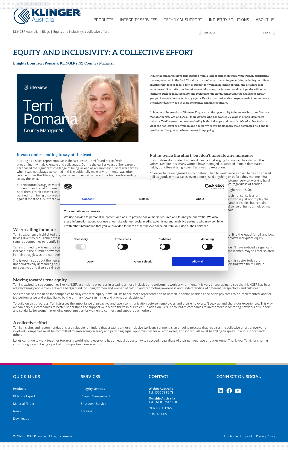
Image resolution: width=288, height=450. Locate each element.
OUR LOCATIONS (160, 416)
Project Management (95, 404)
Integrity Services (93, 397)
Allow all (198, 261)
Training (86, 419)
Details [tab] (144, 198)
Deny (90, 261)
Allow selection (144, 261)
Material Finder (23, 412)
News (17, 419)
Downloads (21, 427)
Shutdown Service (93, 412)
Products (19, 397)
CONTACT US (158, 422)
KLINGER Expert (24, 404)
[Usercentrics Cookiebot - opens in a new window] (207, 186)
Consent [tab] (88, 198)
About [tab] (200, 198)
